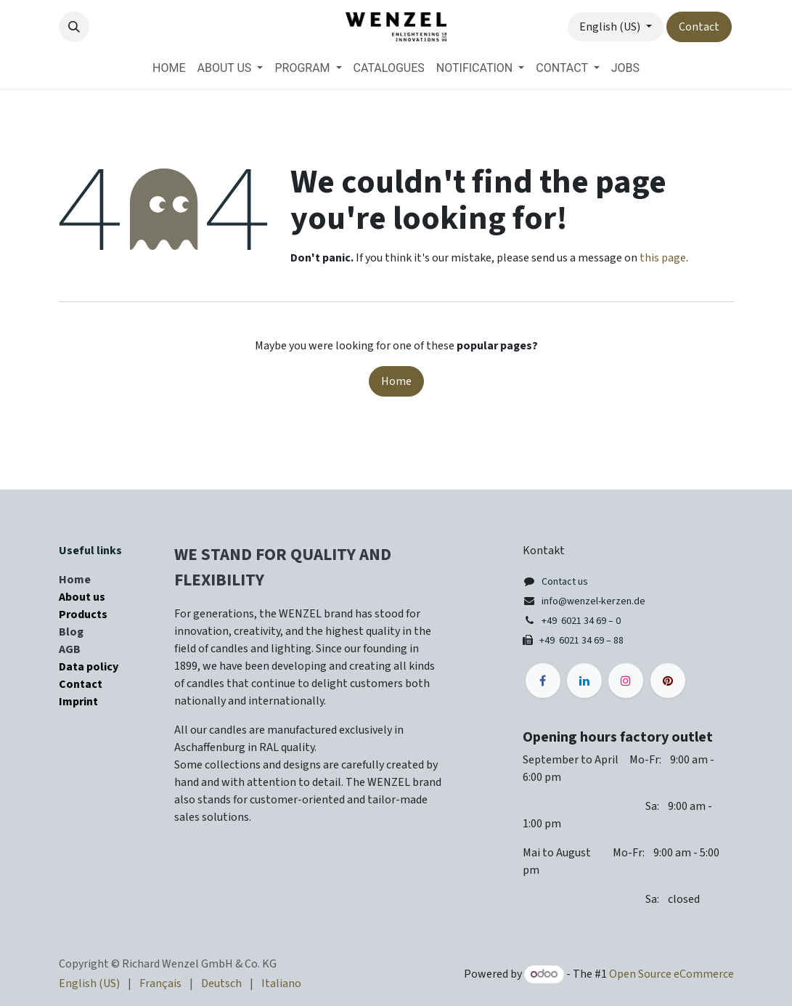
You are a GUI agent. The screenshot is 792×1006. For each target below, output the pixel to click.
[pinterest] (667, 680)
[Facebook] (543, 680)
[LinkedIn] (584, 680)
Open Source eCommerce (671, 974)
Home (396, 381)
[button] (74, 27)
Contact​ (699, 27)
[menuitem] (169, 68)
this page (663, 258)
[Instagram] (625, 680)
